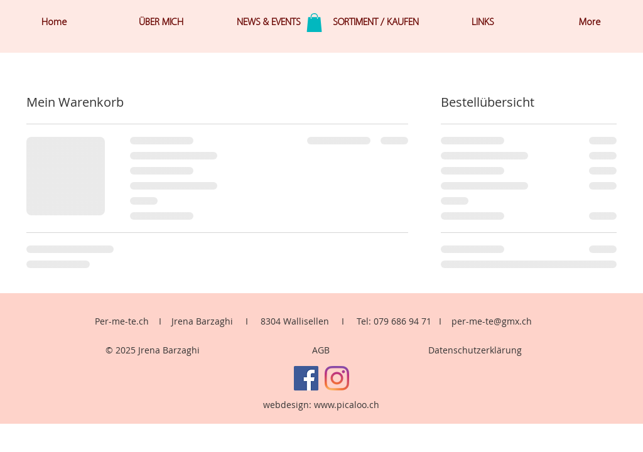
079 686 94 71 (402, 321)
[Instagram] (337, 378)
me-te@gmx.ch (500, 321)
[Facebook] (306, 378)
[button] (314, 22)
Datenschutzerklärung (475, 350)
